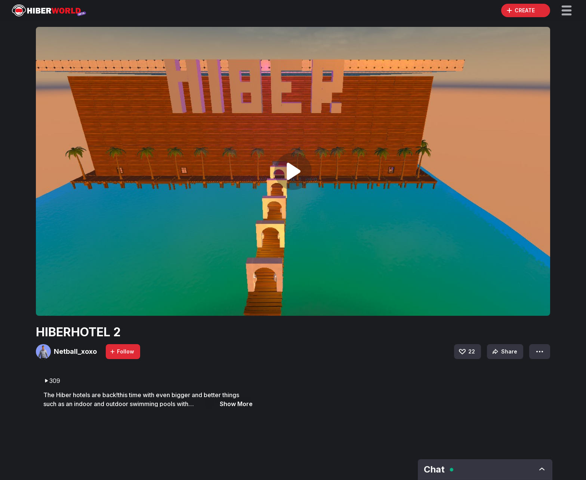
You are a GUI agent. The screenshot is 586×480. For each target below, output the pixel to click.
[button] (566, 10)
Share (504, 351)
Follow (122, 351)
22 (466, 351)
